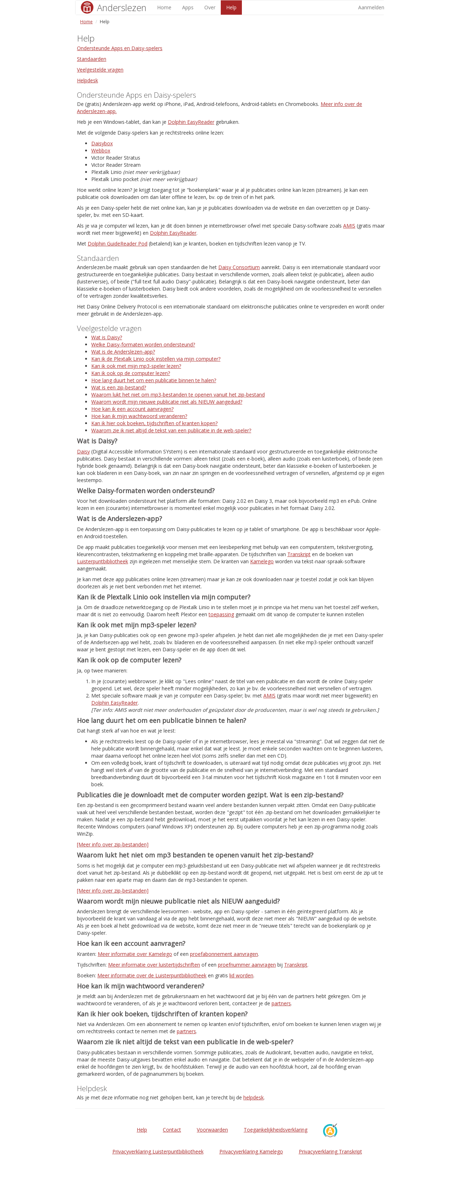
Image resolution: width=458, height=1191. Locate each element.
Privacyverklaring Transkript (330, 1151)
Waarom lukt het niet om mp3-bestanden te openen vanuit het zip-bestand (178, 394)
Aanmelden (371, 7)
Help (231, 7)
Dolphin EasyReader (191, 121)
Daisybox (102, 143)
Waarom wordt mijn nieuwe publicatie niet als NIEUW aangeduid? (166, 401)
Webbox (100, 150)
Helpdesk (87, 80)
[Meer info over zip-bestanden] (112, 844)
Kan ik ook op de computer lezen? (130, 373)
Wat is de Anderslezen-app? (123, 351)
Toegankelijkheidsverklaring (275, 1129)
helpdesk (253, 1097)
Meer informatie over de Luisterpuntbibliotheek (151, 975)
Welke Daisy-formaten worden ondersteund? (143, 344)
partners (281, 1003)
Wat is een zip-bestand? (118, 387)
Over (209, 7)
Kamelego (262, 561)
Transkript (299, 554)
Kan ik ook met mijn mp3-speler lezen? (136, 366)
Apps (188, 7)
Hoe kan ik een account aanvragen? (132, 408)
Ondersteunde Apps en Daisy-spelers (119, 48)
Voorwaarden (212, 1129)
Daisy (83, 451)
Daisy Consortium (239, 267)
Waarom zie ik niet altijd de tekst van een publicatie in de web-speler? (171, 430)
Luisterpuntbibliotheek (102, 561)
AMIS (349, 225)
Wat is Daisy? (106, 337)
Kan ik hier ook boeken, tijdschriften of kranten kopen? (154, 423)
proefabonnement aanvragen (224, 954)
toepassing (221, 614)
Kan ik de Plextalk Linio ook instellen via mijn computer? (155, 358)
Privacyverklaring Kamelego (251, 1151)
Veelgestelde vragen (100, 69)
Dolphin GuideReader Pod (117, 243)
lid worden (241, 975)
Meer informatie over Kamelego (135, 954)
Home (164, 7)
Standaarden (91, 58)
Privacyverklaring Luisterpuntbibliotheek (158, 1151)
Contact (172, 1129)
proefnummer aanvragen (247, 964)
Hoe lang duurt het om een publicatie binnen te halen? (153, 380)
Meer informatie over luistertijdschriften (154, 964)
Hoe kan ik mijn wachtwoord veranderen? (139, 416)
